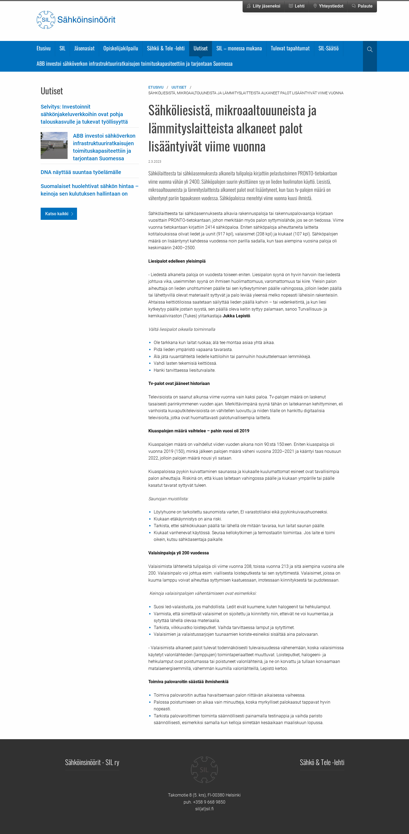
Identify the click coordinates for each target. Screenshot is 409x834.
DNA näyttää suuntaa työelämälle (81, 172)
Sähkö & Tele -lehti (166, 48)
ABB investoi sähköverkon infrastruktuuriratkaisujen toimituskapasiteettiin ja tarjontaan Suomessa (135, 63)
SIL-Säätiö (329, 48)
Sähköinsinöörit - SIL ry (92, 762)
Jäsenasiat (84, 48)
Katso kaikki (56, 213)
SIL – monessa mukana (239, 48)
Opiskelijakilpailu (120, 48)
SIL (62, 48)
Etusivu (44, 48)
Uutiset (201, 48)
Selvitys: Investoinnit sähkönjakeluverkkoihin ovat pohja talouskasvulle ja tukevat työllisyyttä (84, 114)
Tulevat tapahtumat (290, 48)
